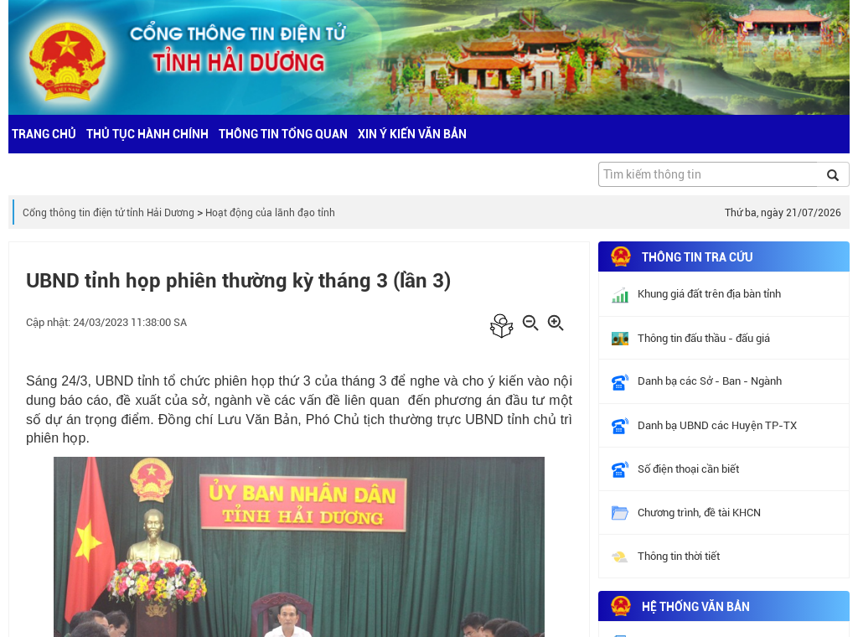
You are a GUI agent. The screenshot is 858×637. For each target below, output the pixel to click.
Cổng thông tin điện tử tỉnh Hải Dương (108, 213)
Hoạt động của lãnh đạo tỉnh (270, 213)
